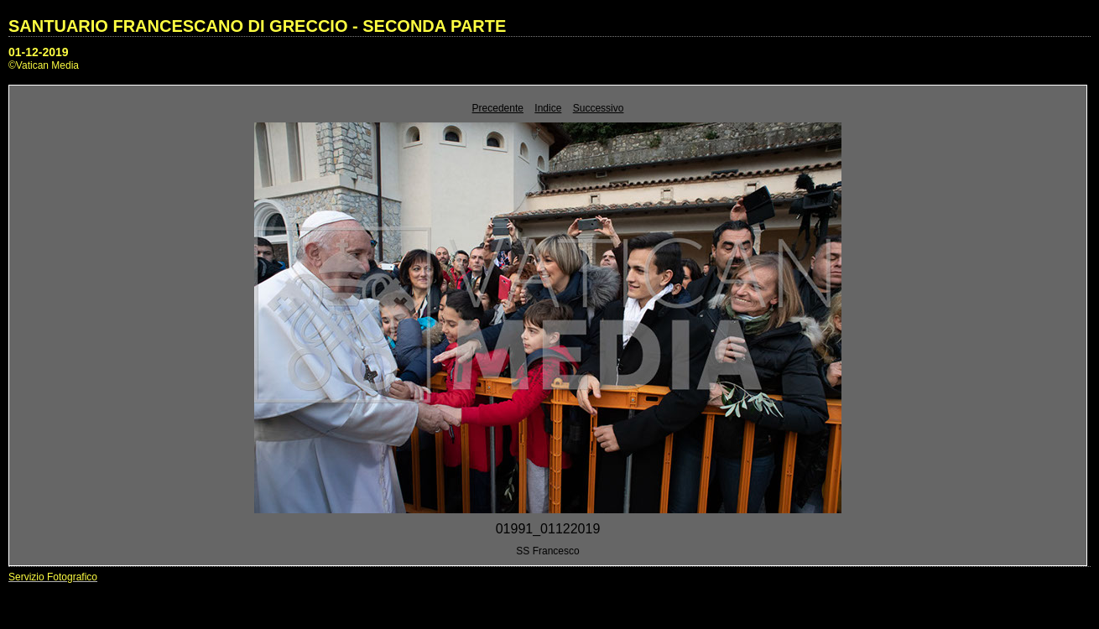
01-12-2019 (38, 52)
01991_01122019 (548, 529)
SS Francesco (547, 551)
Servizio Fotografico (52, 577)
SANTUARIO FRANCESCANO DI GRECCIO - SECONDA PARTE (257, 26)
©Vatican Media (43, 65)
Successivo (598, 108)
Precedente (497, 108)
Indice (547, 108)
